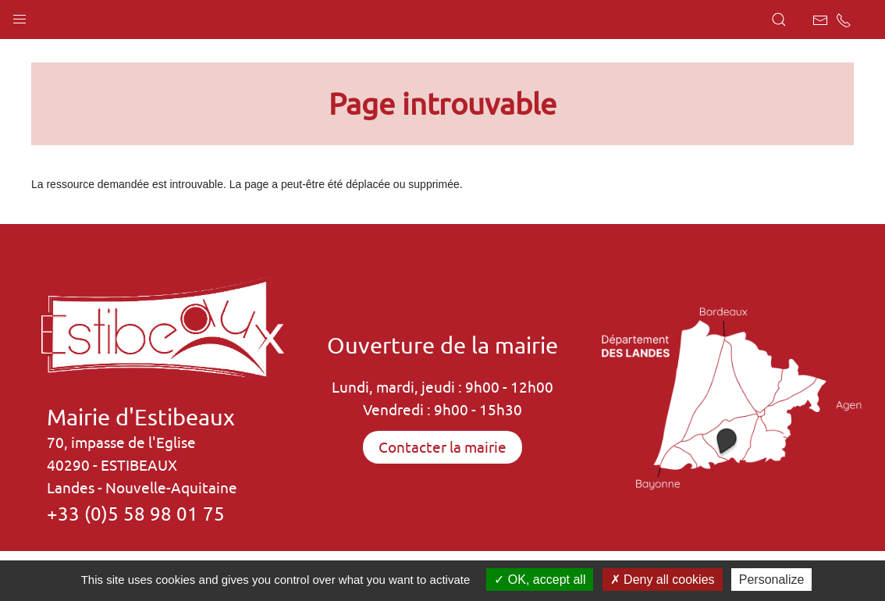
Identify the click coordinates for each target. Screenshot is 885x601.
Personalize (772, 579)
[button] (19, 15)
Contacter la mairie (442, 447)
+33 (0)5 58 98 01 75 (136, 514)
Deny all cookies (662, 579)
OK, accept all (539, 579)
